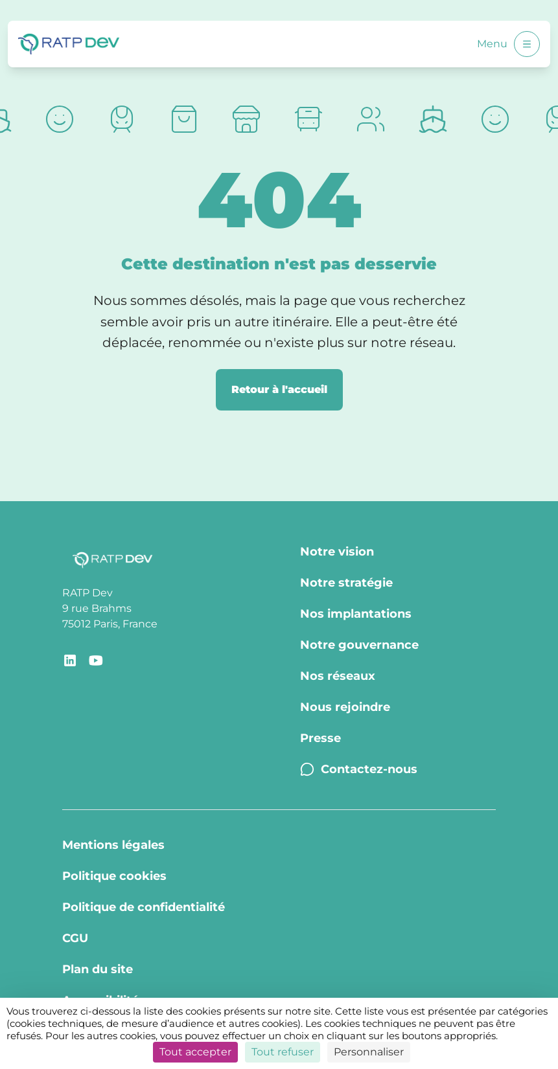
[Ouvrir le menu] (527, 44)
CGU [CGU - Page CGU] (75, 938)
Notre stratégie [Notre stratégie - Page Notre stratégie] (346, 583)
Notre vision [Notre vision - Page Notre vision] (337, 552)
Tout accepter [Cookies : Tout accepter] (195, 1052)
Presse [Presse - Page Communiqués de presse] (320, 738)
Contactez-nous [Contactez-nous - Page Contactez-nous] (358, 769)
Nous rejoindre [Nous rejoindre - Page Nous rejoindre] (345, 707)
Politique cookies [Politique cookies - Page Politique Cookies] (114, 876)
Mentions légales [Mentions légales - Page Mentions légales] (113, 845)
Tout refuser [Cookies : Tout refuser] (282, 1052)
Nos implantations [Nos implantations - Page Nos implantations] (356, 614)
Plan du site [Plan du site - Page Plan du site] (97, 969)
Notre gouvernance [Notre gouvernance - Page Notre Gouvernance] (359, 645)
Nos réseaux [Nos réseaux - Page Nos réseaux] (337, 676)
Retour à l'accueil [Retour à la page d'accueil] (279, 389)
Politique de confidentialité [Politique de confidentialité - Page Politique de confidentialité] (143, 907)
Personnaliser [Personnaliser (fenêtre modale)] (369, 1052)
